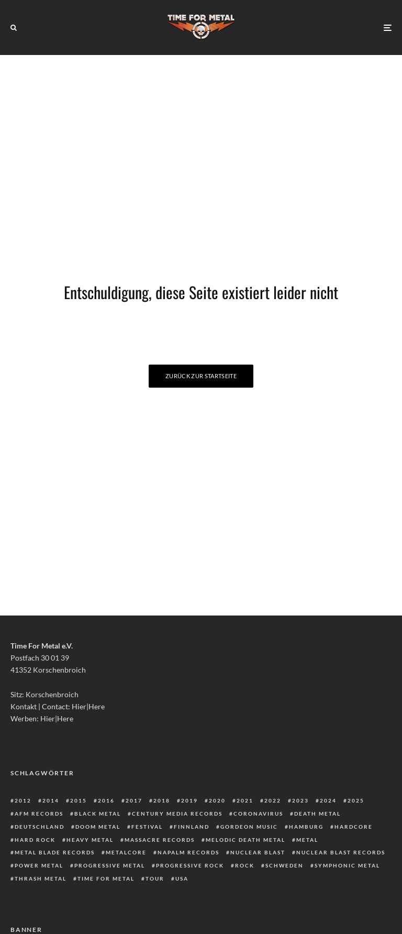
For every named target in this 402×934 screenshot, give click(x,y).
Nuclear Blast (257, 852)
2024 (328, 800)
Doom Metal (97, 826)
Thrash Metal (40, 878)
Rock (244, 865)
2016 (106, 800)
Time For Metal (106, 878)
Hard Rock (35, 840)
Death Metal (317, 813)
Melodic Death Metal (245, 840)
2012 (23, 800)
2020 (217, 800)
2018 (161, 800)
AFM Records (39, 813)
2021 (245, 800)
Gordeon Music (249, 826)
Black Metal (97, 813)
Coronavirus (258, 813)
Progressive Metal (109, 865)
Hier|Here (88, 706)
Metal (307, 840)
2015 (78, 800)
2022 (272, 800)
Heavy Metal (90, 840)
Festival (147, 826)
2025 (356, 800)
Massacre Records (160, 840)
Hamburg (306, 826)
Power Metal (39, 865)
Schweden (284, 865)
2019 (189, 800)
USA (181, 878)
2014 (50, 800)
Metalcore (126, 852)
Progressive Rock (190, 865)
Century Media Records (177, 813)
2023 (300, 800)
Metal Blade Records (55, 852)
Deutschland (39, 826)
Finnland (191, 826)
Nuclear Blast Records (340, 852)
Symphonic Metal (347, 865)
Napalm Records (188, 852)
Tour (155, 878)
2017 (134, 800)
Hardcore (353, 826)
